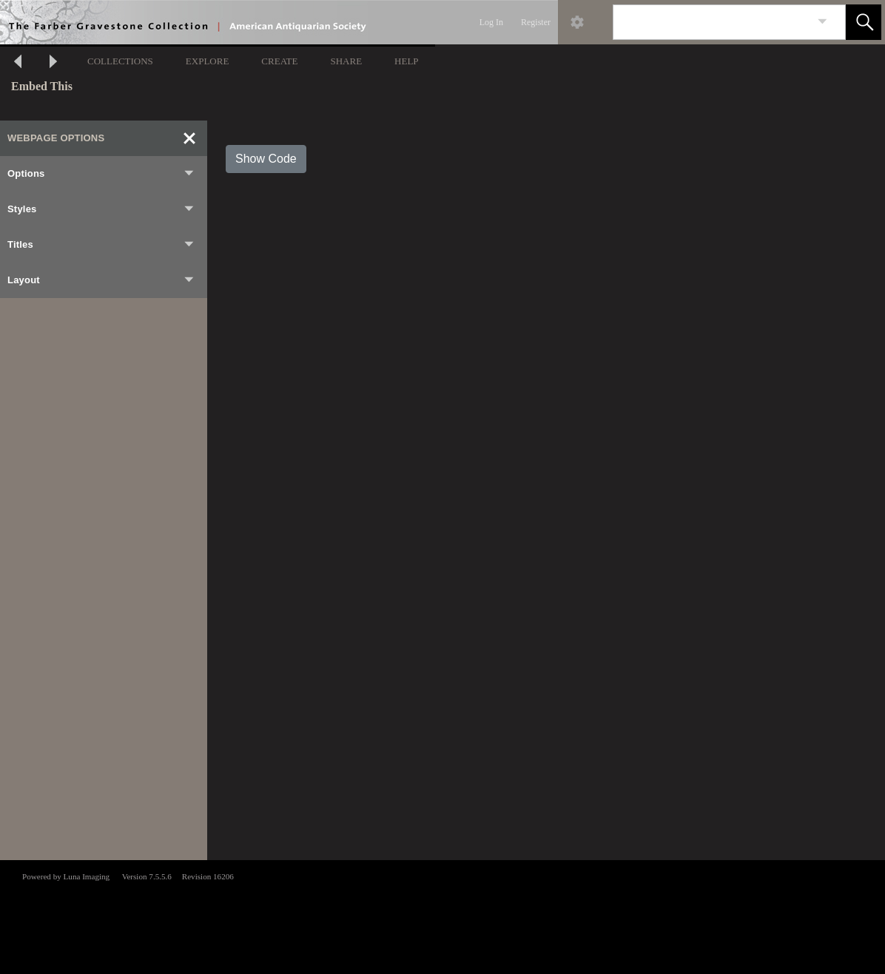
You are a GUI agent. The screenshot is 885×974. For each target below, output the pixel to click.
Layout (101, 280)
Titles (101, 245)
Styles (101, 209)
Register (536, 22)
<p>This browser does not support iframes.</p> (442, 915)
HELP (406, 61)
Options (101, 174)
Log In (491, 22)
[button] (863, 22)
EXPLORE (207, 61)
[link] (822, 21)
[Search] (712, 22)
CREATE (279, 61)
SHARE (346, 61)
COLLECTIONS (120, 61)
